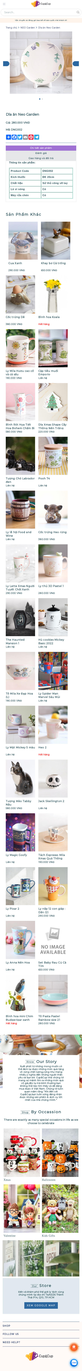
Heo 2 (42, 747)
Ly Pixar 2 (12, 908)
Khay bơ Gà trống (53, 263)
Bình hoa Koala (49, 317)
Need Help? (11, 1342)
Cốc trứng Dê (15, 317)
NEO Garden (28, 27)
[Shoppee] (74, 1347)
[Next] (76, 63)
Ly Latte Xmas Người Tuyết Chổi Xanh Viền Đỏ (20, 590)
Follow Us (11, 1334)
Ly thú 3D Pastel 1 (51, 586)
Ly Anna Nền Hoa (18, 962)
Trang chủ (11, 27)
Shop (6, 1325)
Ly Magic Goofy (16, 855)
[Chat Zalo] (74, 1363)
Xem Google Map (41, 1305)
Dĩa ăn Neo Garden (49, 27)
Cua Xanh (15, 263)
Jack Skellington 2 (51, 801)
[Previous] (6, 63)
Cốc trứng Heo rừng (52, 532)
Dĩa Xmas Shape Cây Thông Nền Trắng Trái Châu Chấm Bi (52, 428)
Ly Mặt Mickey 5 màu (20, 747)
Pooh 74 (44, 478)
